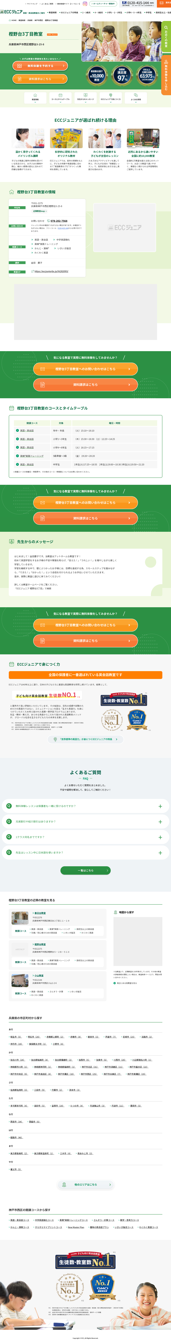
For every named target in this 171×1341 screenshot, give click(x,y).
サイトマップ (32, 4)
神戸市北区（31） (90, 1066)
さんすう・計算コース (104, 1220)
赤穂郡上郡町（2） (55, 1036)
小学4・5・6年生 (134, 12)
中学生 (149, 12)
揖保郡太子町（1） (38, 1043)
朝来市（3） (93, 1036)
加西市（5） (84, 1059)
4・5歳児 (99, 12)
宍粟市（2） (57, 1089)
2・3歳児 (86, 12)
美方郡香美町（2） (19, 1153)
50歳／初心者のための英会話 (45, 932)
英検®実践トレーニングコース (74, 1220)
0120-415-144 (63, 228)
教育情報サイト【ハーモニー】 (69, 4)
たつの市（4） (77, 1105)
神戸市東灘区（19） (137, 1073)
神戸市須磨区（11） (114, 1066)
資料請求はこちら (85, 384)
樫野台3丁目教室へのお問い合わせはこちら (85, 369)
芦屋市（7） (111, 1036)
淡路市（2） (147, 1036)
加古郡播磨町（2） (64, 1059)
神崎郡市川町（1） (19, 1066)
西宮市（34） (16, 1121)
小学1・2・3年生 (114, 12)
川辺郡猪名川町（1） (142, 1059)
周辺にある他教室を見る (127, 983)
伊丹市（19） (16, 1043)
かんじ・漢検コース (19, 1227)
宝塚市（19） (58, 1105)
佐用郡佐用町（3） (19, 1089)
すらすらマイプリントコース (48, 1227)
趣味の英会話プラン (99, 1227)
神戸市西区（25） (89, 1073)
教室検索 (53, 12)
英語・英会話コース (19, 1220)
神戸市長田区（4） (43, 1073)
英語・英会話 (42, 239)
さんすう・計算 (57, 991)
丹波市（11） (118, 1105)
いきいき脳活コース (124, 1227)
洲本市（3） (75, 1089)
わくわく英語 (42, 252)
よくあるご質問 (47, 4)
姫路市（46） (16, 1137)
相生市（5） (16, 1036)
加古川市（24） (17, 1059)
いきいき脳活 (65, 248)
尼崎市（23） (129, 1036)
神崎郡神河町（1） (43, 1066)
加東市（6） (102, 1059)
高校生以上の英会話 (86, 929)
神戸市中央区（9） (19, 1073)
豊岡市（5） (136, 1105)
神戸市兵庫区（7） (112, 1073)
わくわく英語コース (148, 1227)
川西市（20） (120, 1059)
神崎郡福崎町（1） (67, 1066)
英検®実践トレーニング (47, 244)
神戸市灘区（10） (66, 1073)
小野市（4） (58, 1043)
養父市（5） (16, 1169)
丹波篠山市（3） (98, 1105)
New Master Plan (76, 1227)
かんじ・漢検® (43, 248)
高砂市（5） (40, 1105)
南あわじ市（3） (85, 1153)
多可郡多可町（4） (19, 1105)
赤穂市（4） (76, 1036)
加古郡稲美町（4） (40, 1059)
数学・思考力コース (129, 1220)
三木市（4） (66, 1153)
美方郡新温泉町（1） (44, 1153)
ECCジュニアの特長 (69, 12)
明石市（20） (34, 1036)
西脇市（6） (35, 1121)
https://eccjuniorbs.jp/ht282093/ (51, 271)
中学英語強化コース (44, 1220)
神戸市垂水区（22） (139, 1066)
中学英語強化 (64, 239)
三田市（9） (40, 1089)
